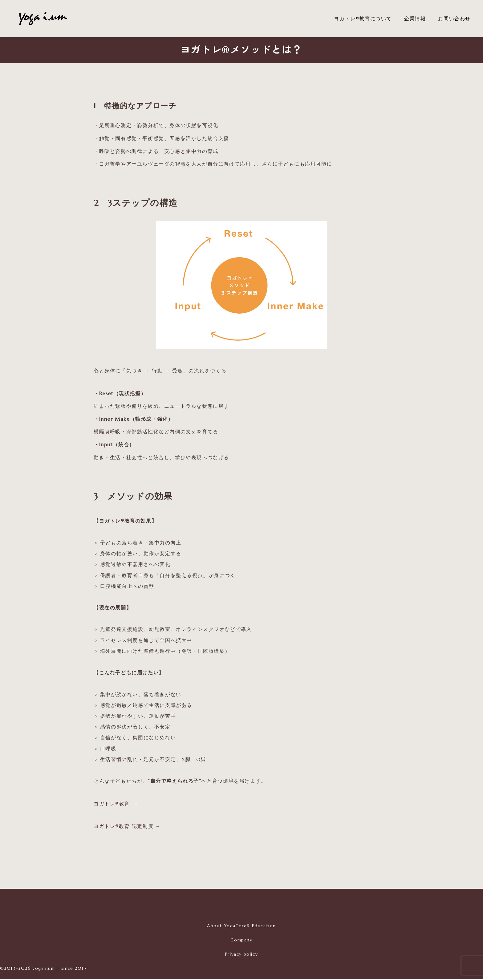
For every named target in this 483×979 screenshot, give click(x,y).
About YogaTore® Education (241, 926)
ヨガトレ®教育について (363, 18)
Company (241, 940)
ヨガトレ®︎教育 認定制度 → (127, 826)
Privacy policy (241, 954)
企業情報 (415, 18)
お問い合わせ (454, 18)
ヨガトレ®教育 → (116, 803)
